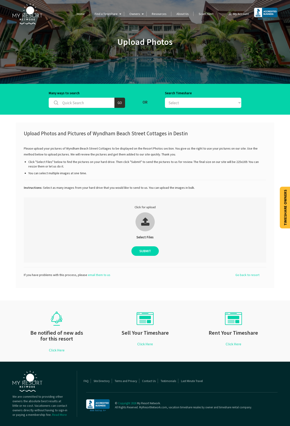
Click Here (57, 350)
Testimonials (168, 381)
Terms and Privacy (126, 381)
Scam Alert (206, 14)
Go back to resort (247, 275)
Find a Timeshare (106, 14)
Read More (59, 415)
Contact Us (149, 381)
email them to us (99, 275)
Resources (159, 14)
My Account (238, 14)
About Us (182, 14)
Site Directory (102, 381)
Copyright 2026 (127, 403)
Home (81, 14)
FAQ (86, 381)
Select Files (145, 237)
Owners (134, 14)
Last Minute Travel (192, 381)
